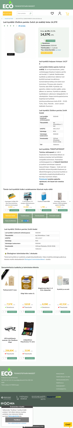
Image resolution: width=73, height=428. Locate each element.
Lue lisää (58, 50)
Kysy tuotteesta (10, 221)
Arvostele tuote (54, 216)
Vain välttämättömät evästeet (17, 423)
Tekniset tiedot (10, 216)
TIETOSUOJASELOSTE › (62, 380)
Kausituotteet (9, 18)
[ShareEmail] (22, 221)
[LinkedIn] (24, 221)
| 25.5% (50, 31)
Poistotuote (43, 179)
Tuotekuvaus (25, 216)
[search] (30, 12)
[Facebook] (28, 221)
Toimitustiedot (39, 216)
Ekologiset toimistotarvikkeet (35, 259)
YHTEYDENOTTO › (61, 389)
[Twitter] (26, 221)
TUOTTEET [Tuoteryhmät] (7, 14)
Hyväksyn (17, 420)
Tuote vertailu (46, 53)
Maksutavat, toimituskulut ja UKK (34, 427)
